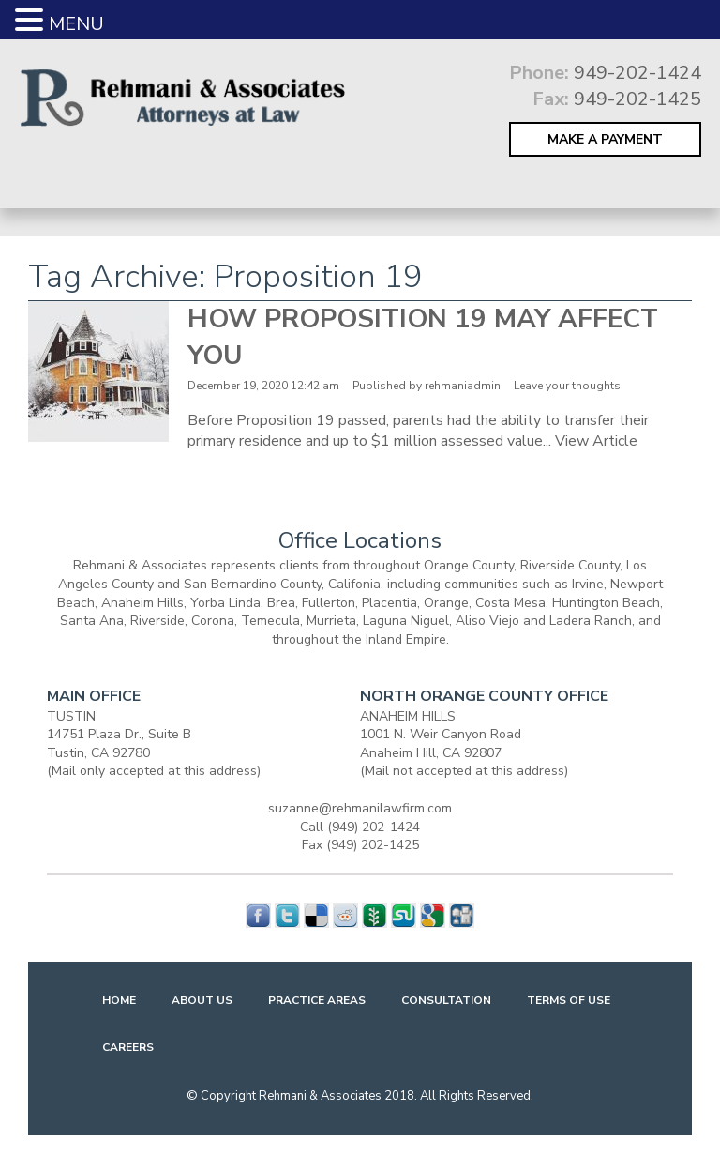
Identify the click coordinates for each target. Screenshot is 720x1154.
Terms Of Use (568, 1000)
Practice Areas (317, 1000)
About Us (202, 1000)
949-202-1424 (637, 72)
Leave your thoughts (567, 385)
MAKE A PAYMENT (605, 139)
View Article (596, 441)
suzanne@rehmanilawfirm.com (360, 808)
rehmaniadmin (463, 385)
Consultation (446, 1000)
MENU (76, 24)
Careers (128, 1047)
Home (119, 1000)
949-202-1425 (637, 99)
